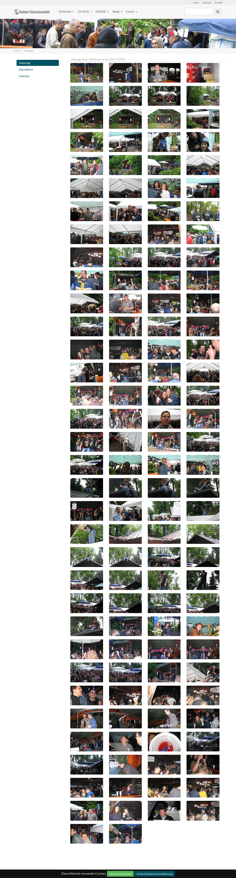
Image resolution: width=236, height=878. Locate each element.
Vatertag (24, 63)
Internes (24, 76)
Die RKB (84, 11)
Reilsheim (65, 11)
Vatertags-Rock (79, 59)
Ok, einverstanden (120, 873)
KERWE (101, 11)
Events (130, 11)
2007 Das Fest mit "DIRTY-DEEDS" (108, 59)
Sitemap (207, 2)
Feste (116, 11)
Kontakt (218, 2)
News (196, 2)
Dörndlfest (26, 69)
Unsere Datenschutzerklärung (154, 873)
